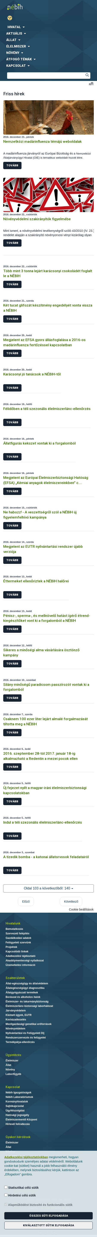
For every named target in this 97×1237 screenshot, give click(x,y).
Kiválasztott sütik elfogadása (48, 1225)
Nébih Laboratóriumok (19, 1097)
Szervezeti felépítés (17, 933)
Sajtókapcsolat (15, 1106)
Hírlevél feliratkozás (18, 1124)
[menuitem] (48, 27)
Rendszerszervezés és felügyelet (26, 1037)
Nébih (24, 6)
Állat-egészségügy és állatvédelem (27, 983)
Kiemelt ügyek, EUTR (19, 1015)
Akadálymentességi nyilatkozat (25, 960)
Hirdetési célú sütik (20, 1195)
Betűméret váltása (91, 83)
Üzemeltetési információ (20, 965)
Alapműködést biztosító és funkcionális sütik (38, 1205)
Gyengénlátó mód (11, 18)
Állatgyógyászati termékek (22, 992)
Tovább (12, 165)
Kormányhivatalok (17, 1101)
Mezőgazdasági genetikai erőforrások (28, 1024)
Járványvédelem (16, 1010)
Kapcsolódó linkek (17, 951)
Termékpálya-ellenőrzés (20, 1042)
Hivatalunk (13, 923)
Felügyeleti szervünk (18, 942)
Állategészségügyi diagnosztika (25, 988)
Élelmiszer (12, 1060)
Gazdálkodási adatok (18, 938)
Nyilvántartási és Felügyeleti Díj (25, 1033)
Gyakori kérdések (18, 1137)
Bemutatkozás (14, 928)
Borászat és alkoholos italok (23, 997)
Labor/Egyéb (13, 1074)
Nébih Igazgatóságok (18, 1092)
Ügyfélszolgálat (15, 1110)
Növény (10, 1069)
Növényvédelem (15, 1028)
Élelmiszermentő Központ (21, 1119)
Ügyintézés (13, 1055)
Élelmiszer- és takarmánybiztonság (27, 1001)
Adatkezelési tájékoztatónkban (26, 1157)
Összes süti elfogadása (48, 1215)
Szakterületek (15, 978)
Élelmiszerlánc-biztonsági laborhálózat (29, 1006)
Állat (8, 1065)
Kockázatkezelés (16, 1019)
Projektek (11, 947)
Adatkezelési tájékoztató (20, 956)
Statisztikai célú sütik (21, 1187)
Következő (71, 901)
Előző (26, 901)
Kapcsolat (13, 1087)
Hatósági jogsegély (17, 1115)
